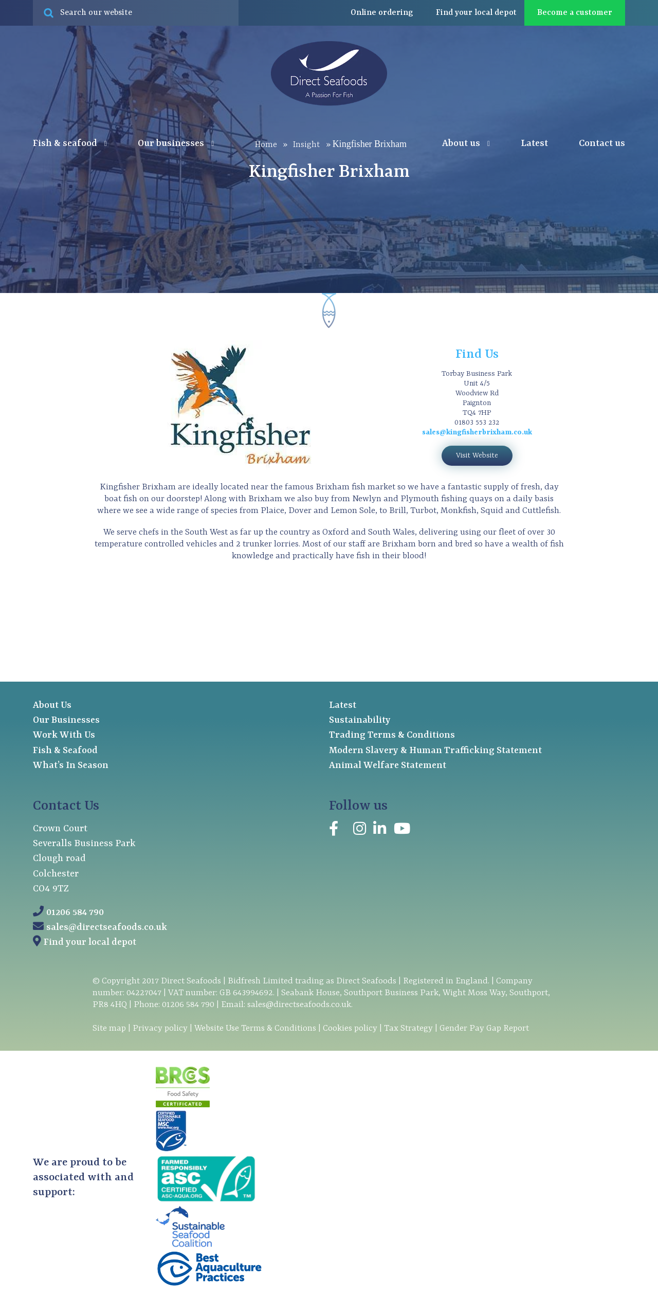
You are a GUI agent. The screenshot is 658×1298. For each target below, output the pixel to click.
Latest (534, 143)
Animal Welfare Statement (387, 765)
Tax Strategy (408, 1028)
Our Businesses (66, 720)
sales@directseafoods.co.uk (106, 927)
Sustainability (360, 720)
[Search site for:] (136, 13)
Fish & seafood (70, 144)
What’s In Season (70, 765)
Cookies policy (350, 1028)
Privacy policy (160, 1028)
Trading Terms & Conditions (392, 735)
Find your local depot (90, 942)
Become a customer (574, 12)
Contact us (602, 143)
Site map (109, 1028)
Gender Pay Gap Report (484, 1028)
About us (466, 144)
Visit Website (477, 455)
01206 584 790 (75, 912)
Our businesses (176, 144)
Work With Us (64, 735)
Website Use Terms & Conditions (255, 1028)
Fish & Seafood (65, 750)
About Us (52, 705)
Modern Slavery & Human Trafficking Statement (435, 750)
